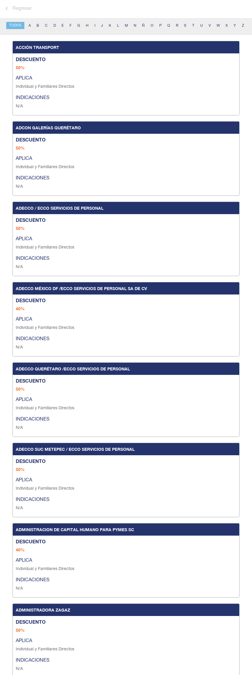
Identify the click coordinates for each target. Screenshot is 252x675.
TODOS (15, 25)
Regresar (19, 9)
